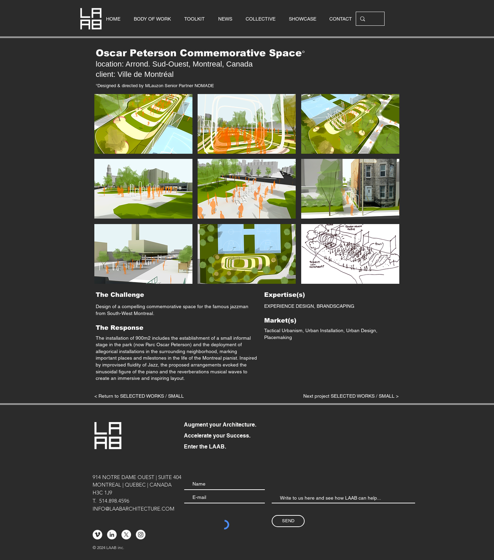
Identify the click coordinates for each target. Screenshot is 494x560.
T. (94, 501)
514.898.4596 (114, 501)
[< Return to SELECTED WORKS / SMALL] (139, 396)
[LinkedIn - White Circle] (112, 534)
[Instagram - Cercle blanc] (140, 534)
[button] (143, 124)
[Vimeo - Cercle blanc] (97, 534)
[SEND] (288, 521)
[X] (126, 534)
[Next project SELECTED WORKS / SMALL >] (351, 396)
